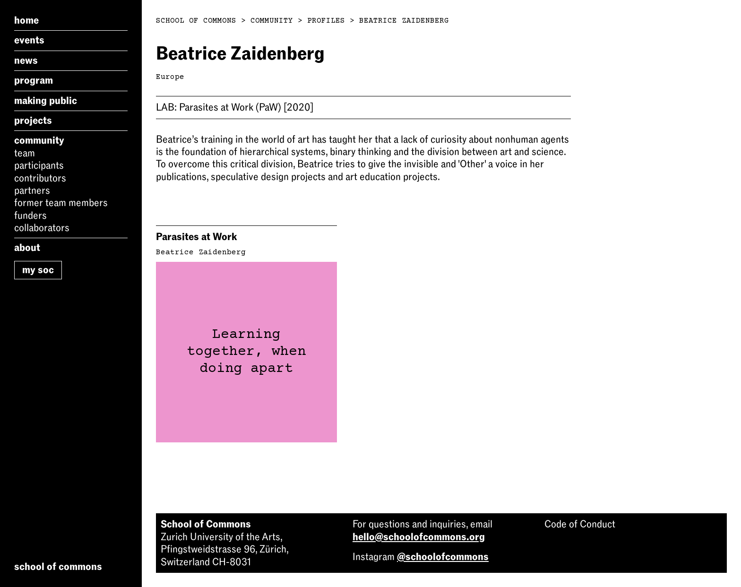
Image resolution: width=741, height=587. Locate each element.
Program (33, 80)
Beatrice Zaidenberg (404, 21)
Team (24, 153)
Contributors (40, 178)
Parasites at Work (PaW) (234, 107)
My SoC (38, 270)
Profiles (326, 21)
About (27, 247)
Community (39, 140)
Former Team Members (61, 203)
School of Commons (196, 21)
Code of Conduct (579, 524)
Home (26, 20)
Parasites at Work (196, 237)
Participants (39, 165)
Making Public (45, 100)
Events (29, 40)
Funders (30, 215)
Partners (32, 190)
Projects (33, 120)
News (26, 60)
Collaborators (41, 228)
